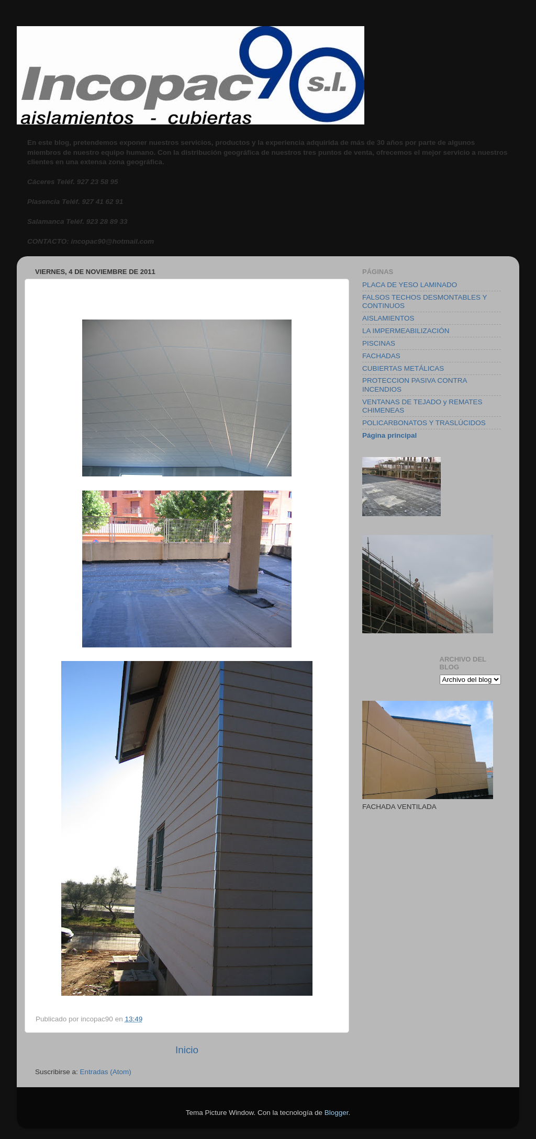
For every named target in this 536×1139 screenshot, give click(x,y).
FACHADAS (381, 356)
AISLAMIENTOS (388, 318)
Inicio (186, 1049)
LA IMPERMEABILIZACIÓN (406, 331)
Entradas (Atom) (105, 1072)
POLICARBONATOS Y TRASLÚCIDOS (424, 423)
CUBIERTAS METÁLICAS (403, 368)
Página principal (389, 435)
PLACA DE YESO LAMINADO (409, 285)
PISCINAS (378, 343)
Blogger (337, 1113)
